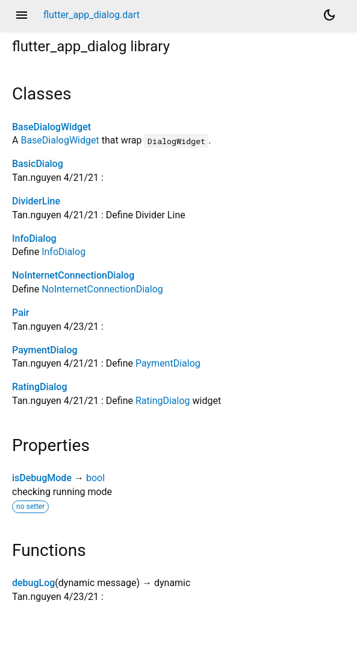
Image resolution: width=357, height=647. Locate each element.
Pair (20, 312)
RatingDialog (39, 387)
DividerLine (36, 201)
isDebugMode (42, 478)
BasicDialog (37, 163)
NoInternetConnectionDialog (73, 275)
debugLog (33, 583)
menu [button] (21, 15)
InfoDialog (34, 238)
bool (95, 478)
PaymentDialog (45, 350)
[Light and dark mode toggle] (329, 15)
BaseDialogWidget (51, 127)
